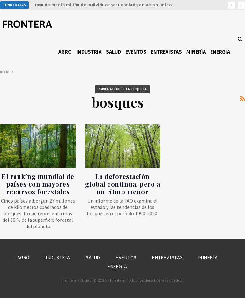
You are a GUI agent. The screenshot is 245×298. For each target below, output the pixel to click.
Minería (196, 52)
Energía (220, 52)
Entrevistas (166, 52)
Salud (113, 52)
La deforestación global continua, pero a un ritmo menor (122, 184)
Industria (88, 52)
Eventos (135, 52)
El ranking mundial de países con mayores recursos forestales (38, 184)
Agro (65, 52)
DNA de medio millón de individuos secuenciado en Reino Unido (103, 5)
